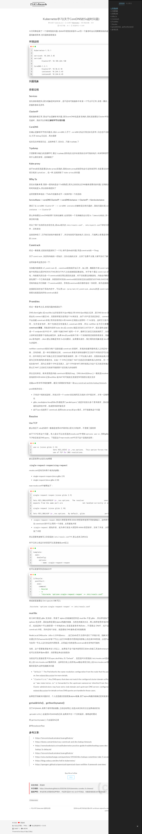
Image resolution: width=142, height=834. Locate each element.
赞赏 (54, 777)
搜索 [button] (87, 4)
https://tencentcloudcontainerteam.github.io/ (37, 738)
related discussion (30, 675)
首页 (40, 4)
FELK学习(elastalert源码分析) (23, 808)
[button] (137, 826)
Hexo (22, 831)
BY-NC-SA (55, 792)
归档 (69, 4)
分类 (62, 4)
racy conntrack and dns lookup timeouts (73, 383)
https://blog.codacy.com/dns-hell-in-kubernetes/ (39, 760)
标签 (54, 4)
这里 (24, 262)
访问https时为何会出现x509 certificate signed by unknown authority (76, 809)
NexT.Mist (29, 831)
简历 (47, 4)
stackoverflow (22, 726)
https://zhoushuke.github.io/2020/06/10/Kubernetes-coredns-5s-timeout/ (50, 788)
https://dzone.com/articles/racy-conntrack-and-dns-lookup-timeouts (47, 742)
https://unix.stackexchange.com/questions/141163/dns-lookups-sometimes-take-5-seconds (56, 757)
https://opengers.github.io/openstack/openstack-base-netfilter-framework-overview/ (54, 764)
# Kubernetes (17, 800)
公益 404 (78, 4)
